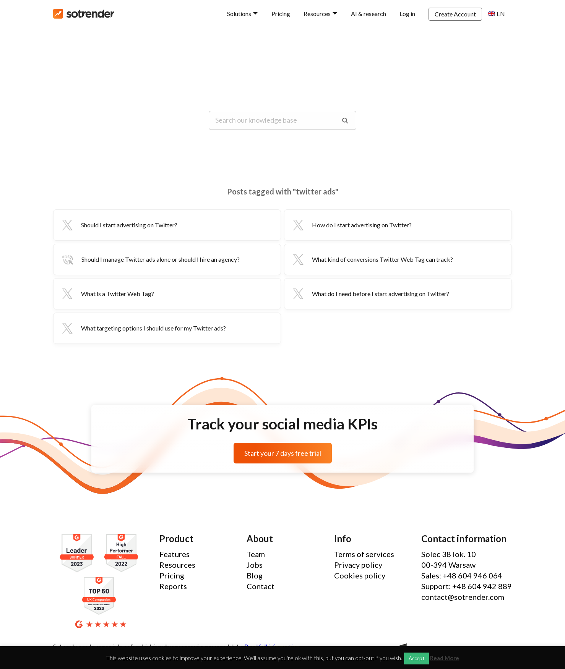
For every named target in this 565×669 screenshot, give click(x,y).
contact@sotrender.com (462, 596)
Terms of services (364, 554)
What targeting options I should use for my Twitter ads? (143, 328)
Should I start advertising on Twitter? (118, 225)
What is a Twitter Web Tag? (107, 293)
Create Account (455, 14)
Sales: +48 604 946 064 (461, 575)
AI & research (368, 13)
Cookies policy (359, 575)
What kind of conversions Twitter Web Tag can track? (372, 259)
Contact (260, 586)
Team (256, 554)
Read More (444, 658)
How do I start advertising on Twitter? (351, 225)
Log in (407, 13)
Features (174, 554)
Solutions (239, 13)
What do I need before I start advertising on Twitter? (370, 293)
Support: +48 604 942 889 (466, 586)
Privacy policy (358, 564)
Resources (317, 13)
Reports (173, 586)
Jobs (255, 564)
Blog (255, 575)
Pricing (280, 13)
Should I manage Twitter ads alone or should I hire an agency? (150, 259)
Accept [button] (416, 658)
